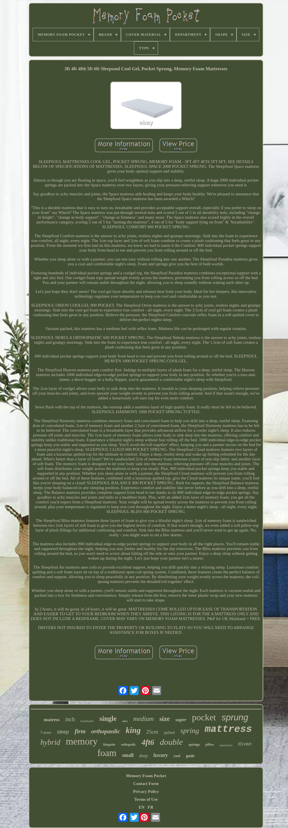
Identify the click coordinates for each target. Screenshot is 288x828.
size (164, 718)
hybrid (50, 742)
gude (190, 756)
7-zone (45, 732)
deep (143, 755)
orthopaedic (105, 731)
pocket (204, 717)
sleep (63, 732)
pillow (209, 744)
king (133, 730)
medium (143, 718)
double (171, 741)
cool (177, 756)
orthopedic (128, 744)
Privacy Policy (146, 791)
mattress (228, 729)
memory (82, 741)
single (108, 718)
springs (194, 744)
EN (142, 807)
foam (106, 753)
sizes (125, 721)
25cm (152, 732)
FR (150, 807)
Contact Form (146, 783)
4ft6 (147, 742)
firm (80, 731)
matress (51, 719)
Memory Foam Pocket (146, 775)
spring (189, 731)
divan (245, 744)
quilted (169, 732)
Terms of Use (146, 799)
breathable (87, 721)
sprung (235, 717)
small (128, 755)
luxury (160, 755)
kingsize (109, 744)
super (181, 719)
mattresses (226, 745)
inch (70, 719)
